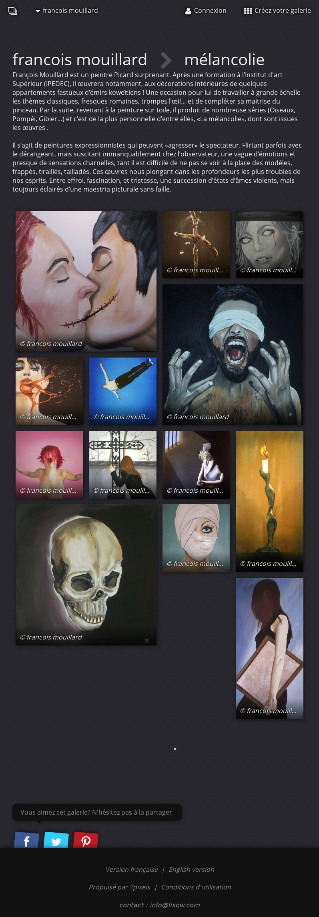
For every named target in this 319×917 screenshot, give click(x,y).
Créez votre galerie (277, 10)
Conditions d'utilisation (196, 887)
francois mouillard (67, 10)
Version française (132, 869)
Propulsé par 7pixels (119, 887)
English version (191, 869)
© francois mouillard (51, 343)
